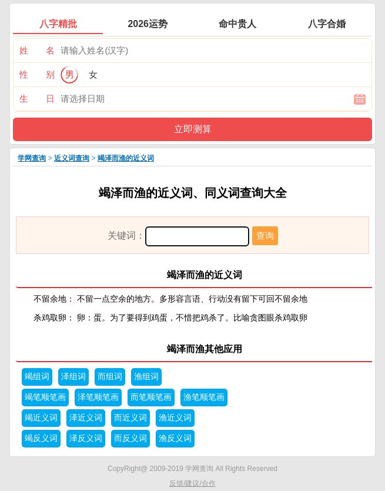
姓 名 (37, 50)
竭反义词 (41, 438)
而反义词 (130, 438)
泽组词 (73, 376)
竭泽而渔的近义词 (126, 158)
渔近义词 (175, 417)
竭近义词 (41, 417)
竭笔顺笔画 (45, 397)
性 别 (37, 74)
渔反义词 (175, 438)
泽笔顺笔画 (98, 397)
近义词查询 (71, 158)
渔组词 (146, 376)
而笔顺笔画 (151, 397)
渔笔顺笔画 (204, 397)
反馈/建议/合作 (192, 483)
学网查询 (32, 158)
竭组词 (37, 376)
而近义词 (130, 417)
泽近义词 (85, 417)
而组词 (110, 376)
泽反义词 (85, 438)
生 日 (37, 98)
